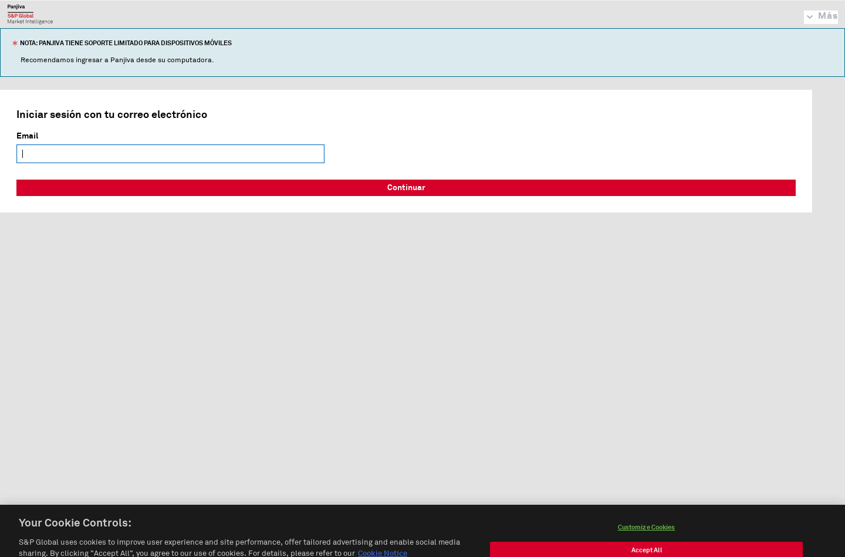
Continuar (406, 188)
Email (27, 136)
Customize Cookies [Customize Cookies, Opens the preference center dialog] (646, 534)
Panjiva (30, 14)
